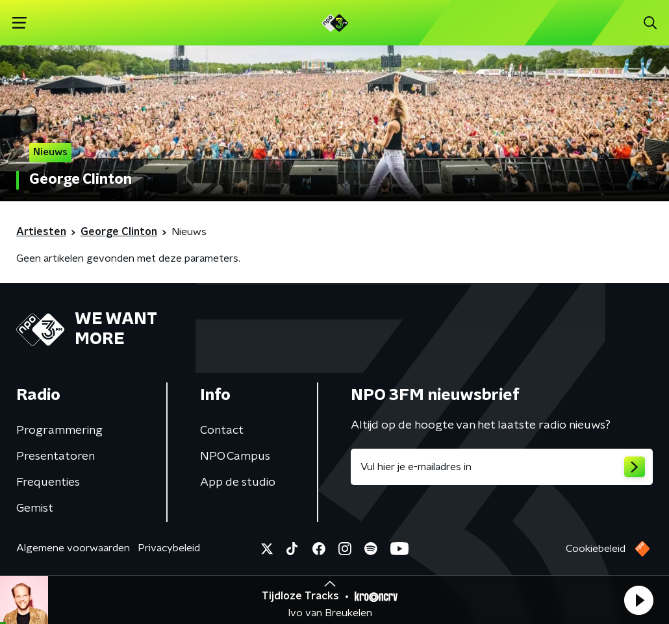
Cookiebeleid (595, 548)
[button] (638, 600)
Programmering (59, 430)
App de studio (237, 482)
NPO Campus (235, 456)
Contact (222, 430)
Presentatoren (55, 456)
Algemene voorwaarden (73, 548)
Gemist (34, 508)
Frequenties (48, 482)
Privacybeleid (169, 548)
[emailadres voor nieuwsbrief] (502, 467)
